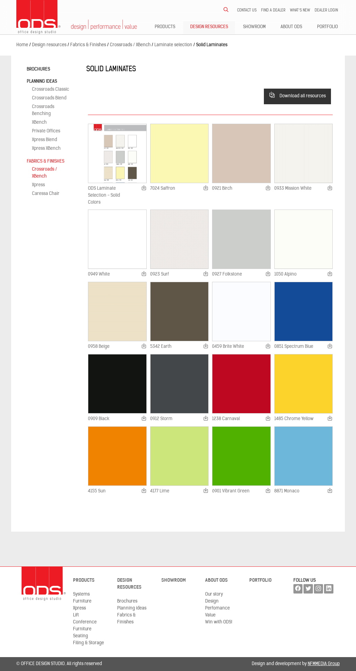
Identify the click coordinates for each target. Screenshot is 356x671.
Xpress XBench (46, 148)
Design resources (209, 27)
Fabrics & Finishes (45, 161)
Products (165, 27)
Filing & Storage (88, 643)
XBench (39, 122)
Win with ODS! (218, 622)
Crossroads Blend (49, 98)
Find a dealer (273, 10)
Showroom (254, 27)
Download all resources (297, 95)
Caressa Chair (45, 193)
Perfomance (217, 608)
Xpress (38, 185)
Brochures (38, 69)
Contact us (247, 10)
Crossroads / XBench (44, 173)
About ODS (291, 27)
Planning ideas (42, 81)
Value (210, 615)
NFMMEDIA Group (324, 664)
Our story (214, 594)
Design (212, 601)
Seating (80, 636)
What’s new (300, 10)
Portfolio (327, 27)
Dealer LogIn (326, 10)
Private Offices (46, 131)
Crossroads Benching (43, 110)
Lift (76, 615)
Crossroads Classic (50, 89)
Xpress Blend (44, 140)
